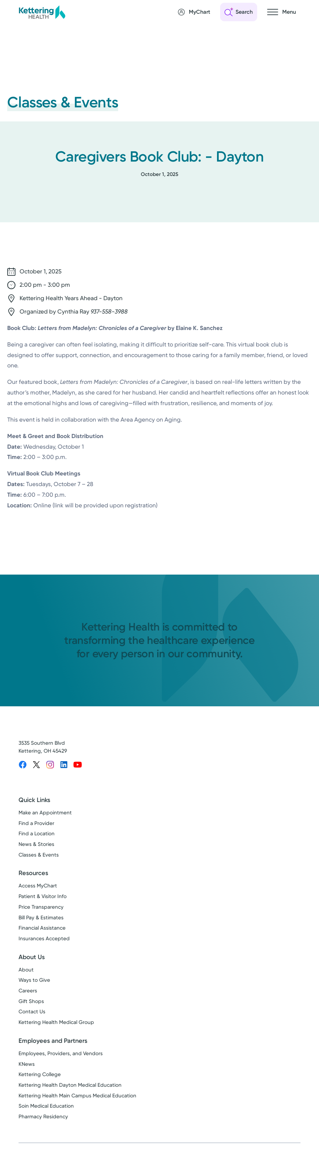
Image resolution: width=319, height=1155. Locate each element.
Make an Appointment (45, 813)
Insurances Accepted (44, 938)
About (26, 970)
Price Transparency (41, 907)
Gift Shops (31, 1001)
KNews (27, 1064)
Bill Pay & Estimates (41, 918)
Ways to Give (34, 980)
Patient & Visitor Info (43, 896)
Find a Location (37, 833)
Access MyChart (38, 886)
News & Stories (36, 844)
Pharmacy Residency (43, 1116)
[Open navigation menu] (281, 12)
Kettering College (40, 1074)
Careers (28, 991)
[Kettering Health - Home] (42, 12)
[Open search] (238, 12)
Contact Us (32, 1012)
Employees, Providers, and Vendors (61, 1053)
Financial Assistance (42, 928)
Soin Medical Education (46, 1106)
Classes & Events (39, 855)
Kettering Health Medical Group (56, 1022)
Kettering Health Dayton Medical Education (70, 1085)
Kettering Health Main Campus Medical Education (77, 1096)
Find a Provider (36, 823)
